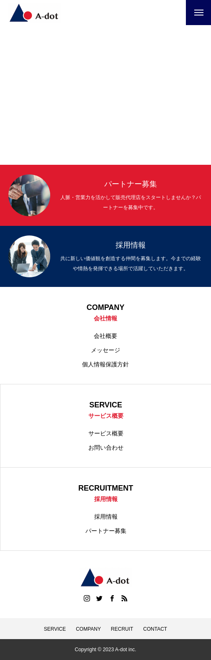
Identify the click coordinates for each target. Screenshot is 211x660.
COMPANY (88, 629)
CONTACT (155, 629)
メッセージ (105, 350)
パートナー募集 (105, 531)
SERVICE (55, 629)
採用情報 (106, 516)
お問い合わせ (106, 447)
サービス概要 (106, 433)
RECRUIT (122, 629)
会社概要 (105, 336)
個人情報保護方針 (105, 364)
